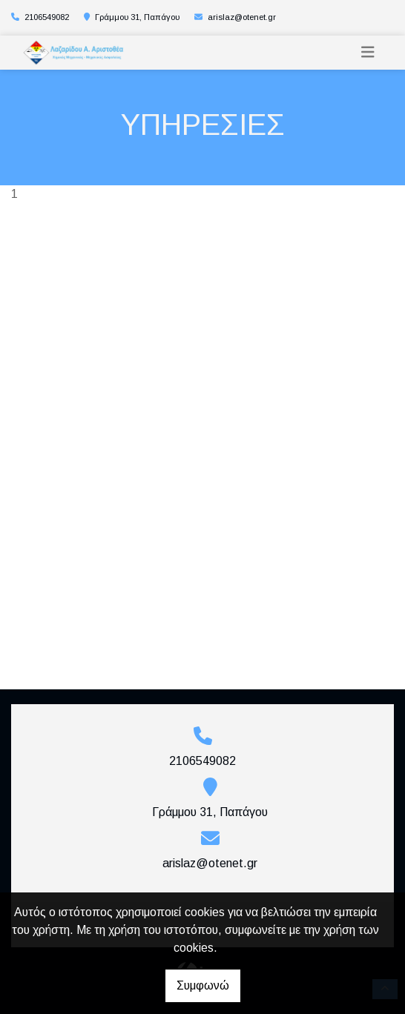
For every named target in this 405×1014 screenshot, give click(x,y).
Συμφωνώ (203, 985)
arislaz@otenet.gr (242, 17)
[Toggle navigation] (367, 52)
